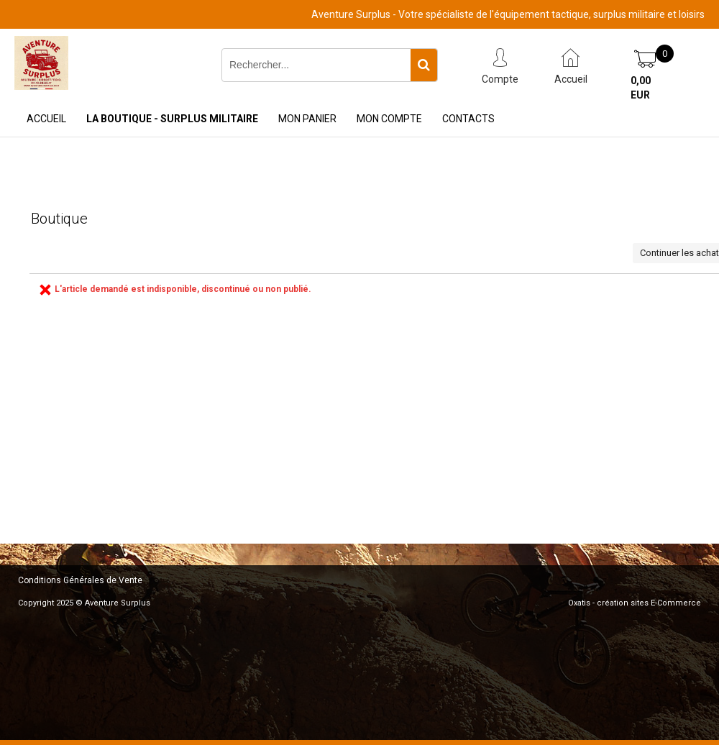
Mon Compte (389, 118)
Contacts (468, 118)
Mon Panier (307, 118)
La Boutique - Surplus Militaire (172, 118)
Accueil (46, 118)
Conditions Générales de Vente (80, 580)
